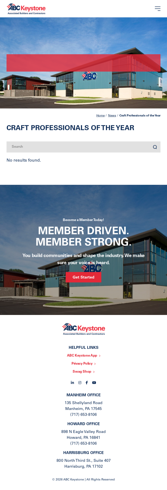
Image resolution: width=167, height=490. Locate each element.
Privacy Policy (82, 363)
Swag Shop (82, 372)
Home (100, 115)
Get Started (83, 278)
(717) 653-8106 (83, 415)
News (112, 115)
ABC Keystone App (82, 355)
